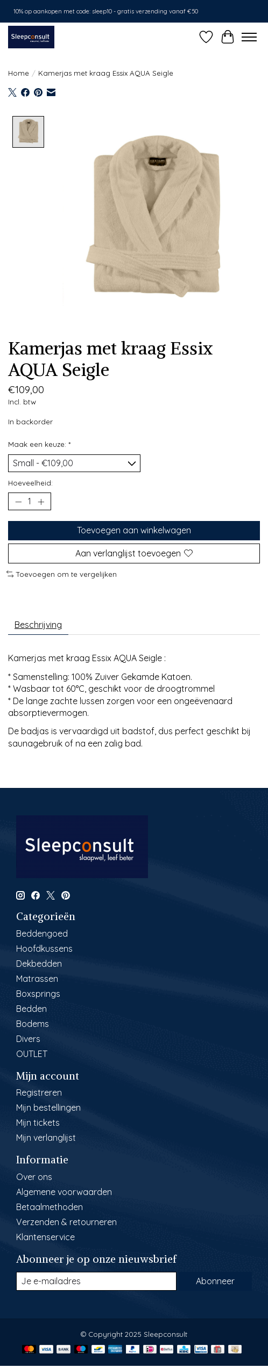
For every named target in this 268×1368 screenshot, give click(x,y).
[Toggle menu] (249, 37)
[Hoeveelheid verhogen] (41, 501)
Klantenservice (45, 1236)
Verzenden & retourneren (66, 1221)
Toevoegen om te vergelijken (61, 573)
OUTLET (31, 1053)
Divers (28, 1038)
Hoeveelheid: (30, 482)
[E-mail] (96, 1280)
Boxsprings (38, 993)
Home (18, 73)
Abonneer (215, 1280)
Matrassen (37, 978)
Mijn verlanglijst (46, 1137)
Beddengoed (42, 933)
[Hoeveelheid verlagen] (18, 501)
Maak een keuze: (39, 443)
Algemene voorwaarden (64, 1191)
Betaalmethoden (49, 1206)
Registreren (39, 1092)
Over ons (34, 1176)
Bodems (32, 1023)
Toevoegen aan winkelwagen (134, 530)
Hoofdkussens (44, 948)
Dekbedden (39, 963)
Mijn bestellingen (48, 1107)
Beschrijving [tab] (38, 624)
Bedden (31, 1008)
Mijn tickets (38, 1122)
